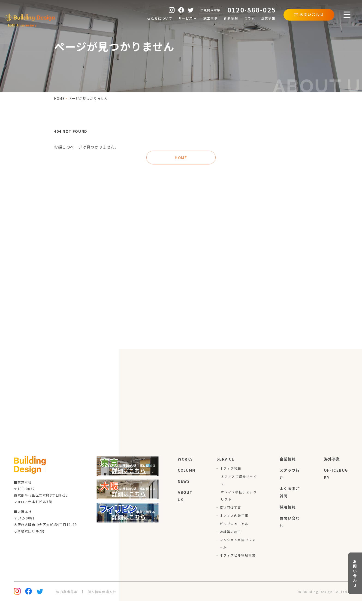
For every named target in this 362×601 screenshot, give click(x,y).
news (184, 481)
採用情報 (288, 507)
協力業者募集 (67, 591)
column (186, 470)
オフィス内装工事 (234, 515)
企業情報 (288, 459)
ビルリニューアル (234, 523)
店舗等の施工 (230, 531)
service (225, 459)
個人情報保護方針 (102, 591)
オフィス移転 (230, 468)
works (185, 459)
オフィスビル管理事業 (238, 555)
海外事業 (332, 459)
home (59, 98)
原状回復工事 (230, 507)
